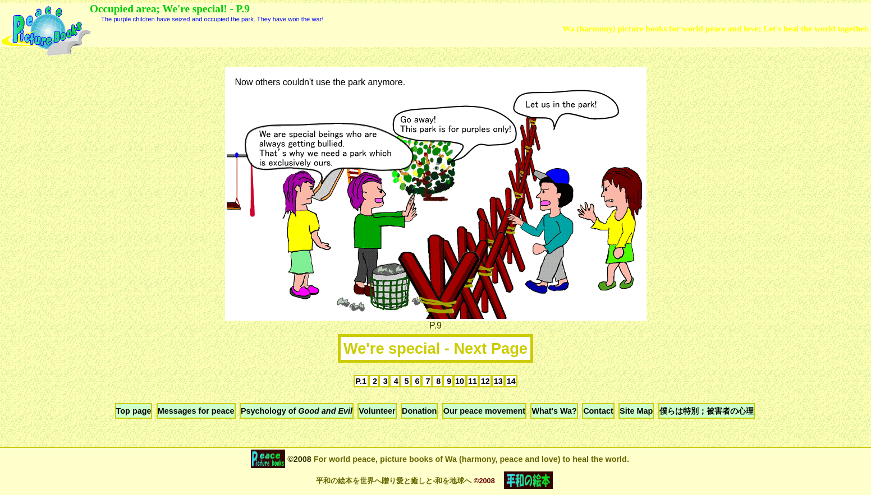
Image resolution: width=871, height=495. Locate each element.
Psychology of (296, 410)
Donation (419, 410)
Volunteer (377, 410)
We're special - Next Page (435, 348)
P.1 (360, 381)
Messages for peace (196, 410)
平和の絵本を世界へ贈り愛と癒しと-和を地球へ (393, 481)
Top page (134, 410)
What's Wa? (553, 410)
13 (498, 381)
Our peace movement (484, 410)
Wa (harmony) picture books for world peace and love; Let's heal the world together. (715, 28)
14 (511, 381)
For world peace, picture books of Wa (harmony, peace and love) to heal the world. (470, 459)
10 (459, 381)
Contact (598, 410)
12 (485, 381)
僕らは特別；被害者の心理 (706, 410)
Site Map (636, 410)
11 (472, 381)
